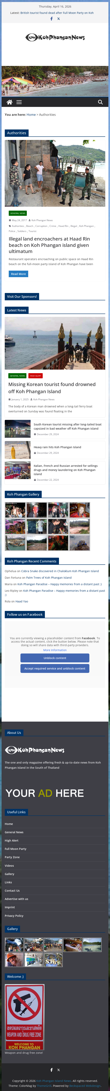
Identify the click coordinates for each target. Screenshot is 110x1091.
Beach (29, 226)
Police (12, 231)
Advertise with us (16, 899)
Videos (9, 865)
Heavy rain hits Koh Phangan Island (57, 447)
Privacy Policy (14, 916)
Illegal (73, 226)
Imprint (10, 907)
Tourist (32, 231)
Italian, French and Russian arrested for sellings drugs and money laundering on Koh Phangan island (66, 470)
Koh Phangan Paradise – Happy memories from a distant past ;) (59, 584)
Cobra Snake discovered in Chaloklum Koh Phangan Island (60, 571)
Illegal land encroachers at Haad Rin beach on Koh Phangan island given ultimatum (49, 244)
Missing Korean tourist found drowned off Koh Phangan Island (52, 388)
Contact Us (12, 890)
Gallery (9, 874)
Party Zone (12, 857)
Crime (52, 226)
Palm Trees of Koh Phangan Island (49, 577)
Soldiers (21, 231)
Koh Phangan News (42, 220)
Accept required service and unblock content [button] (55, 668)
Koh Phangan (86, 226)
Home (9, 824)
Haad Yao (21, 601)
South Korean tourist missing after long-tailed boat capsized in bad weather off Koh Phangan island (67, 426)
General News (17, 213)
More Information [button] (55, 650)
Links (8, 882)
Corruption (41, 226)
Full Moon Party (15, 849)
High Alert (35, 375)
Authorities (18, 226)
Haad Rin (63, 226)
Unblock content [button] (55, 658)
